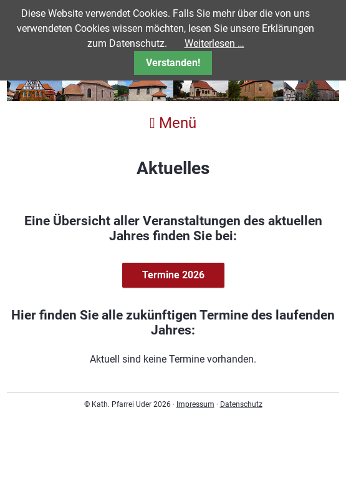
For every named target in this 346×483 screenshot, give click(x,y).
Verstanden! (173, 63)
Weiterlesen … (214, 43)
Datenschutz (241, 404)
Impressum (195, 404)
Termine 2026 (173, 275)
